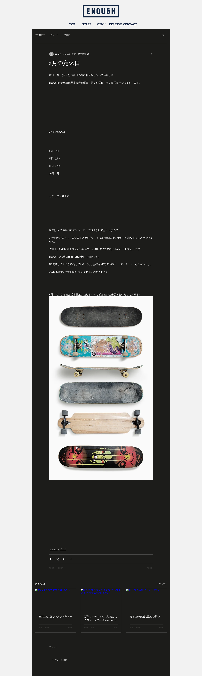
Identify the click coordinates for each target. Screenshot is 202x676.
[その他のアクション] (151, 54)
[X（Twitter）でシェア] (57, 559)
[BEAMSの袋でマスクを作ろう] (55, 600)
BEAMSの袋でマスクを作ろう (55, 616)
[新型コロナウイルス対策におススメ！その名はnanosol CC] (101, 600)
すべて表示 (162, 583)
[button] (163, 35)
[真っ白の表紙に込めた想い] (146, 600)
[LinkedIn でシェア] (64, 559)
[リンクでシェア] (71, 559)
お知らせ (54, 35)
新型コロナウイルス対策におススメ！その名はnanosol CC (100, 618)
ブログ (67, 35)
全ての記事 (40, 35)
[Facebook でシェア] (50, 559)
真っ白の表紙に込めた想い (145, 616)
